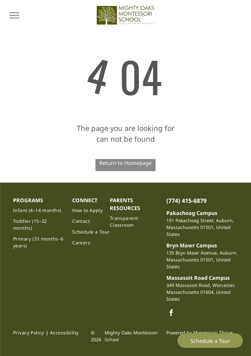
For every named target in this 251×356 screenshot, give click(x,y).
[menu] (14, 15)
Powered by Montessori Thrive (199, 332)
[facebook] (171, 313)
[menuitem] (39, 210)
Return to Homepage (125, 163)
